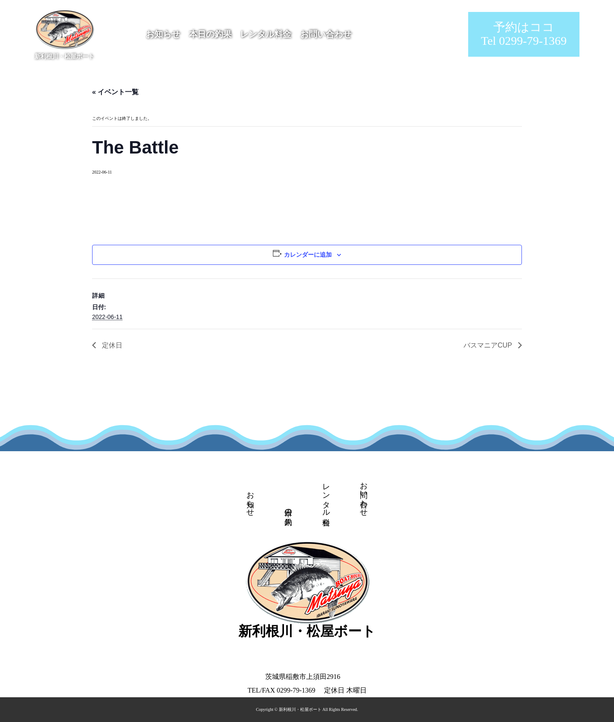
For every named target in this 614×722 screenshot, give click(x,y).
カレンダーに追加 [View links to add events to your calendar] (308, 254)
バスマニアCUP (488, 345)
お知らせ (163, 34)
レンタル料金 (265, 34)
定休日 (111, 345)
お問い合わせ (325, 34)
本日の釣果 (210, 34)
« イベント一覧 (115, 92)
